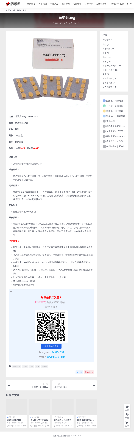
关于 (105, 52)
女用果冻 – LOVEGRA (116, 131)
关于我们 (110, 120)
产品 (13, 10)
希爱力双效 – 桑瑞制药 (116, 141)
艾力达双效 (36, 417)
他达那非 (16, 366)
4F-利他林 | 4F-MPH (116, 146)
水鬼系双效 (107, 82)
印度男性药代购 (109, 65)
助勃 (31, 366)
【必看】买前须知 (114, 105)
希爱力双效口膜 (14, 420)
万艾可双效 (82, 417)
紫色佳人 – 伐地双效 (62, 420)
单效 (19, 10)
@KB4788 (58, 352)
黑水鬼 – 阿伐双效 (114, 110)
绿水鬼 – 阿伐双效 (114, 100)
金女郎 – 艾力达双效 (39, 420)
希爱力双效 (12, 417)
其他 (105, 57)
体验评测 (106, 48)
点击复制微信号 (51, 346)
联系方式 (40, 302)
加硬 (25, 366)
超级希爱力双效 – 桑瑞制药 (118, 126)
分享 (79, 372)
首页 (8, 10)
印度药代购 (107, 69)
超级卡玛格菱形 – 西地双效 (86, 421)
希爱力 (44, 366)
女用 (105, 74)
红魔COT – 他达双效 (115, 115)
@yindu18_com (56, 356)
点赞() (89, 372)
